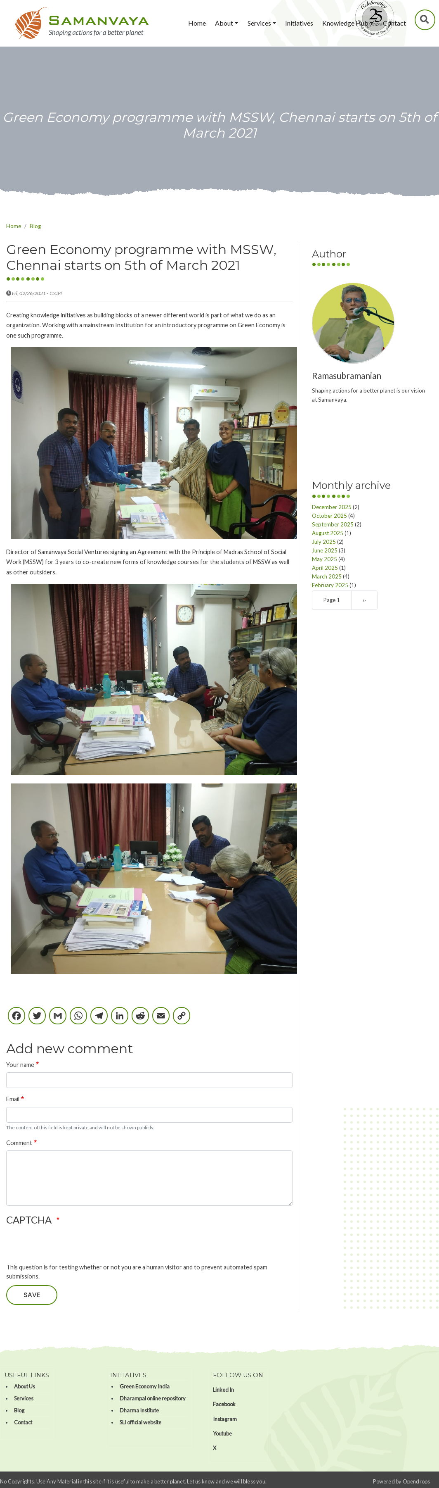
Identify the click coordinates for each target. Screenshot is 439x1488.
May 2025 (324, 559)
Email (12, 1098)
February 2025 (330, 585)
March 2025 (327, 576)
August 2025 (327, 533)
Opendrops (416, 1481)
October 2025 (329, 515)
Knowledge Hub (345, 23)
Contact (394, 23)
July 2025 (324, 541)
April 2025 (325, 567)
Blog (35, 226)
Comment (19, 1142)
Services (259, 23)
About (224, 23)
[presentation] (69, 1247)
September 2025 (333, 524)
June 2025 (325, 550)
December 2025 (332, 507)
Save (32, 1295)
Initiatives (299, 23)
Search (425, 19)
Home (197, 23)
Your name (20, 1064)
